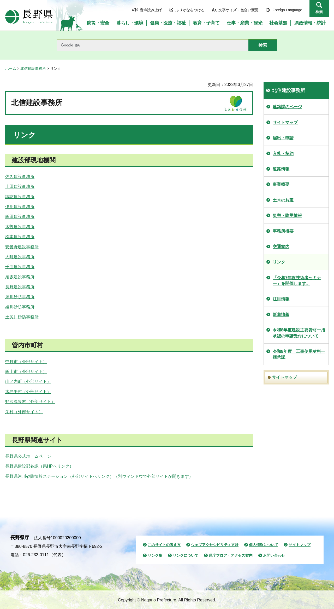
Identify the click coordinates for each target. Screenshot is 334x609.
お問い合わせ (274, 555)
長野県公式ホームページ (28, 456)
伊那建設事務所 (19, 206)
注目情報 (281, 299)
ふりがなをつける (190, 10)
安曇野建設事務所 (22, 247)
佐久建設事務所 (19, 176)
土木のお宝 (283, 200)
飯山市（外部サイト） (26, 371)
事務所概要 (283, 231)
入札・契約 (283, 153)
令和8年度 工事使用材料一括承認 (299, 354)
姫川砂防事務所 (19, 307)
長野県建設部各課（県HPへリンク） (39, 466)
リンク (279, 262)
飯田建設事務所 (19, 216)
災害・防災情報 (287, 215)
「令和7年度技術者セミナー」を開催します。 (297, 280)
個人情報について (263, 545)
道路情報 (281, 169)
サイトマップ (285, 122)
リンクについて (185, 555)
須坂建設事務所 (19, 277)
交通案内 (281, 246)
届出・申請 (283, 138)
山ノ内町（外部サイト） (28, 381)
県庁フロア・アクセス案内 (231, 555)
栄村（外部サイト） (24, 412)
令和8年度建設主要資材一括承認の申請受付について (299, 333)
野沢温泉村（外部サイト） (30, 401)
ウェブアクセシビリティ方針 (214, 545)
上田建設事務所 (19, 186)
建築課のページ (287, 107)
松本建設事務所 (19, 236)
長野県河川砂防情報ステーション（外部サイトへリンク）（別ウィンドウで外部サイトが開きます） (99, 476)
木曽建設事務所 (19, 227)
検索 (319, 12)
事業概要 (281, 184)
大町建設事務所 (19, 257)
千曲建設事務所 (19, 267)
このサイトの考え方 (164, 545)
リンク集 (155, 555)
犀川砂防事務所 (19, 297)
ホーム (10, 68)
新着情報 (281, 314)
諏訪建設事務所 (19, 196)
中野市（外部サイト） (26, 361)
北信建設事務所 (33, 68)
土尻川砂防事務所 (22, 317)
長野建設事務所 (19, 287)
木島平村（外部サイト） (28, 391)
